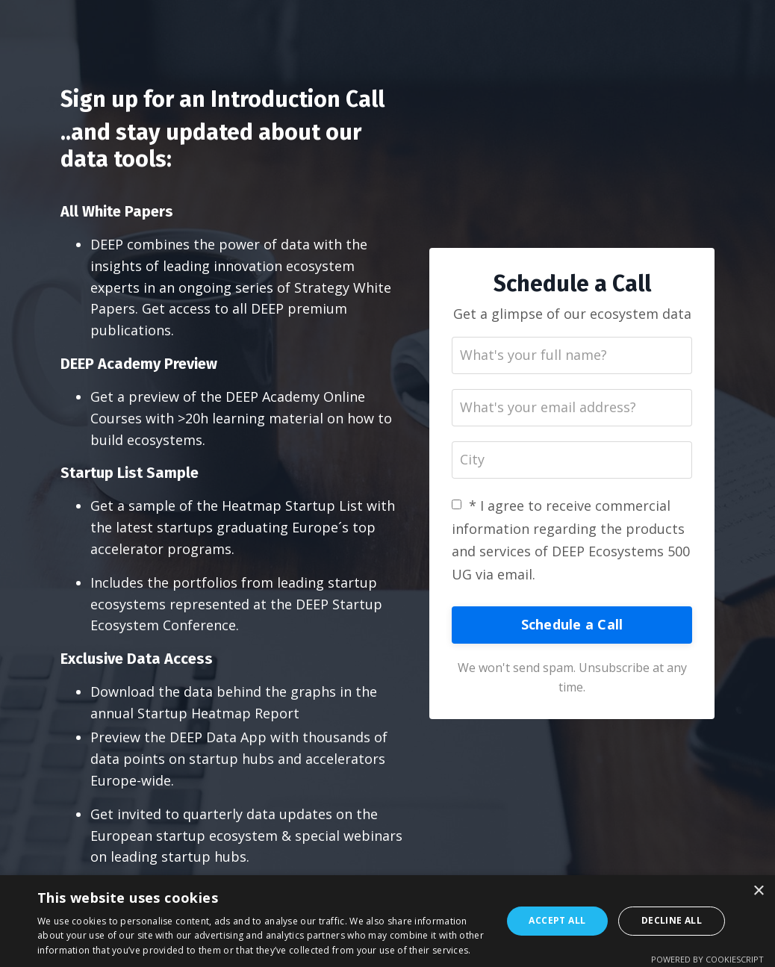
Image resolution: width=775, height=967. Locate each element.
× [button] (758, 891)
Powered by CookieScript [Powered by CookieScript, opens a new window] (707, 959)
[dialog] (387, 921)
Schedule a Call (572, 624)
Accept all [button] (557, 920)
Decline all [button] (671, 920)
